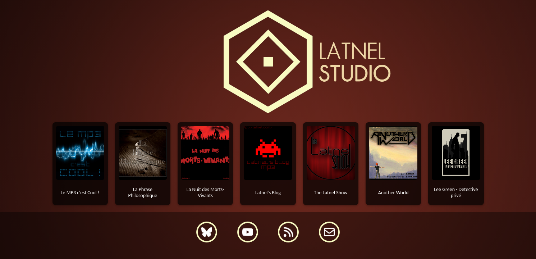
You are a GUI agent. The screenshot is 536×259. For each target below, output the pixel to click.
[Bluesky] (207, 232)
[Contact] (329, 232)
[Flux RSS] (288, 232)
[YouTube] (248, 232)
